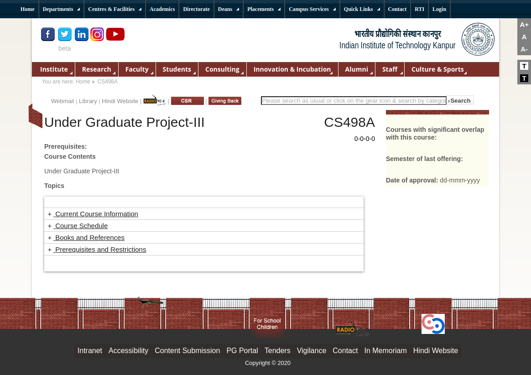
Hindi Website (120, 101)
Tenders (278, 350)
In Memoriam (385, 350)
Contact (345, 350)
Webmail (62, 101)
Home (83, 81)
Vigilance (312, 350)
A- (524, 49)
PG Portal (242, 350)
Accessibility (128, 350)
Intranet (90, 350)
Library (88, 101)
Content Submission (187, 350)
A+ (524, 24)
